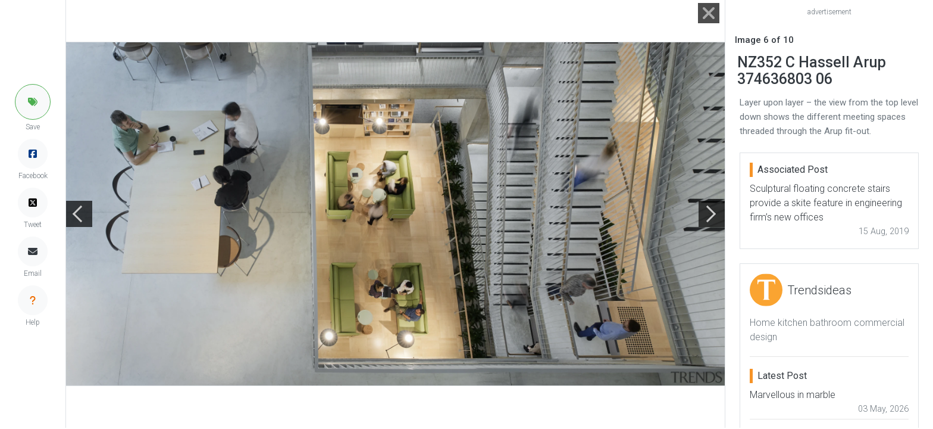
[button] (33, 102)
